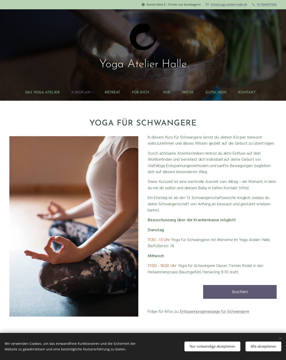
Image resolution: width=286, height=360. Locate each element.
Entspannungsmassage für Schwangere (214, 311)
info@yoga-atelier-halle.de (229, 4)
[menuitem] (100, 92)
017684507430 (267, 4)
